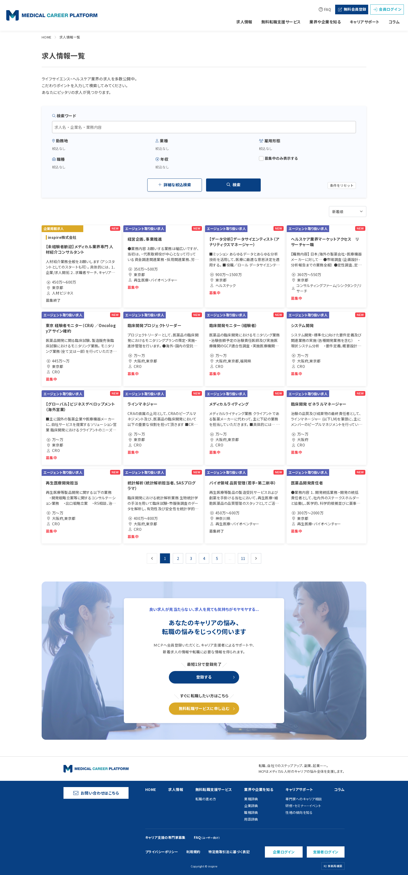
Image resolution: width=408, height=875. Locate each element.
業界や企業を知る (325, 21)
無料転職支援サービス (281, 21)
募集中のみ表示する (278, 158)
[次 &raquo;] (256, 558)
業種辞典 (251, 798)
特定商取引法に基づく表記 (229, 851)
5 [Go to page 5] (217, 558)
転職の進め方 (205, 798)
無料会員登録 (351, 9)
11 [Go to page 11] (243, 558)
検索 (233, 184)
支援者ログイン (326, 851)
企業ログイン (284, 851)
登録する (204, 677)
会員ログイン (387, 9)
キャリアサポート (365, 21)
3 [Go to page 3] (191, 558)
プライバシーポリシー (161, 851)
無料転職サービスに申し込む (204, 708)
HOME (47, 37)
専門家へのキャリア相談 (303, 798)
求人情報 (244, 21)
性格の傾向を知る (299, 812)
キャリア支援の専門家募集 (165, 837)
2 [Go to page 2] (178, 558)
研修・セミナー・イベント (303, 805)
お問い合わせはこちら (96, 793)
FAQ (324, 9)
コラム (394, 21)
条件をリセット (342, 185)
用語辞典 (251, 819)
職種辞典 (251, 812)
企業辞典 (251, 805)
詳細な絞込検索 (174, 184)
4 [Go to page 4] (204, 558)
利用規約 (193, 851)
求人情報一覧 (69, 37)
